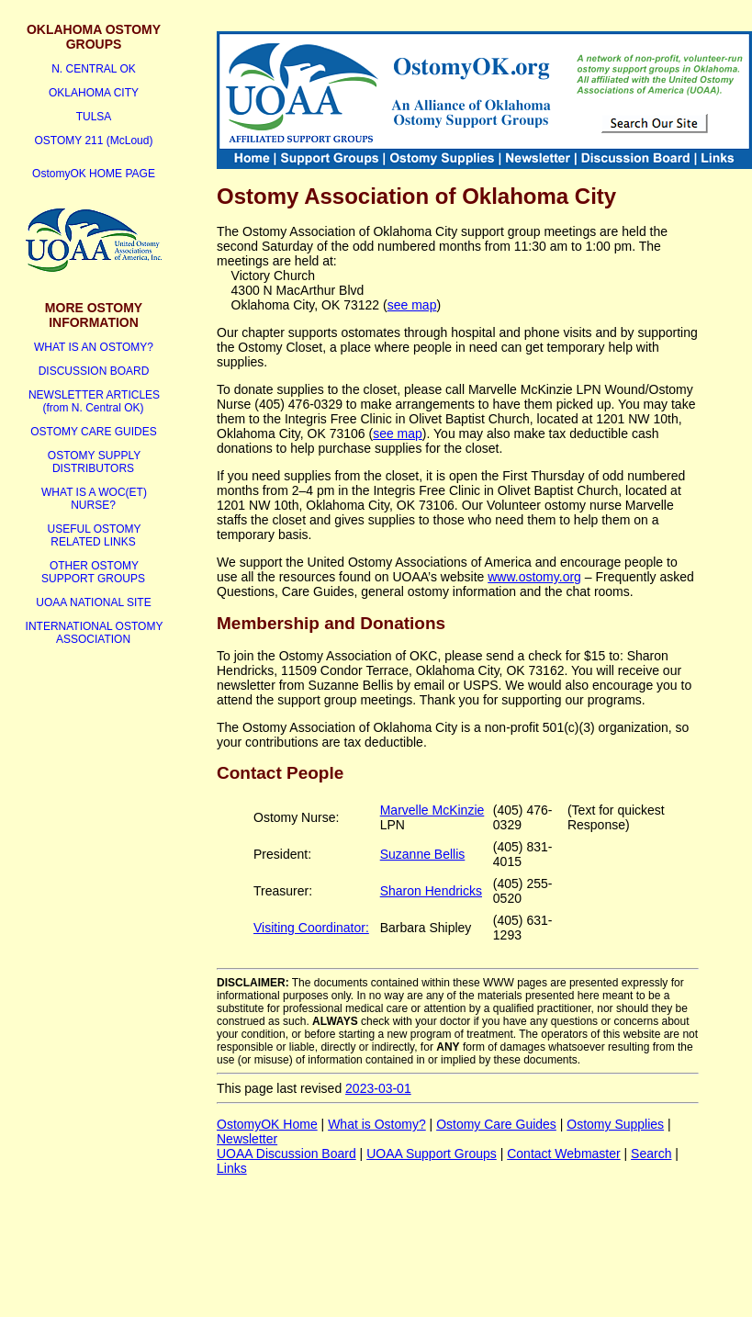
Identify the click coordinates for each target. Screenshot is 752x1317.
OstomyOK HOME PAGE (93, 173)
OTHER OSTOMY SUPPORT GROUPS (93, 572)
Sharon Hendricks (431, 891)
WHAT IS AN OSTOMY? (93, 347)
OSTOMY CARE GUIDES (93, 431)
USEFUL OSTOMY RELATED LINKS (93, 535)
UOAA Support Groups (431, 1153)
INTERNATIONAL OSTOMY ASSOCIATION (94, 633)
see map (412, 305)
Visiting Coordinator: (311, 927)
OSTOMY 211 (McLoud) (94, 140)
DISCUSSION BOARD (94, 371)
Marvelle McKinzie (432, 810)
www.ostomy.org (534, 576)
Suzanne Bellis (423, 854)
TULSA (94, 116)
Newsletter (247, 1138)
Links (232, 1168)
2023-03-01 (378, 1088)
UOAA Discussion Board (286, 1153)
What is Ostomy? (377, 1124)
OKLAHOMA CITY (94, 92)
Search (651, 1153)
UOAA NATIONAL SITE (93, 602)
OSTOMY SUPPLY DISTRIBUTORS (94, 462)
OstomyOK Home (267, 1124)
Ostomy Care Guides (496, 1124)
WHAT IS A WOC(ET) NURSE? (94, 499)
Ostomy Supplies (615, 1124)
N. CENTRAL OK (93, 68)
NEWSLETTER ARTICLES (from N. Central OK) (94, 401)
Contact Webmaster (563, 1153)
